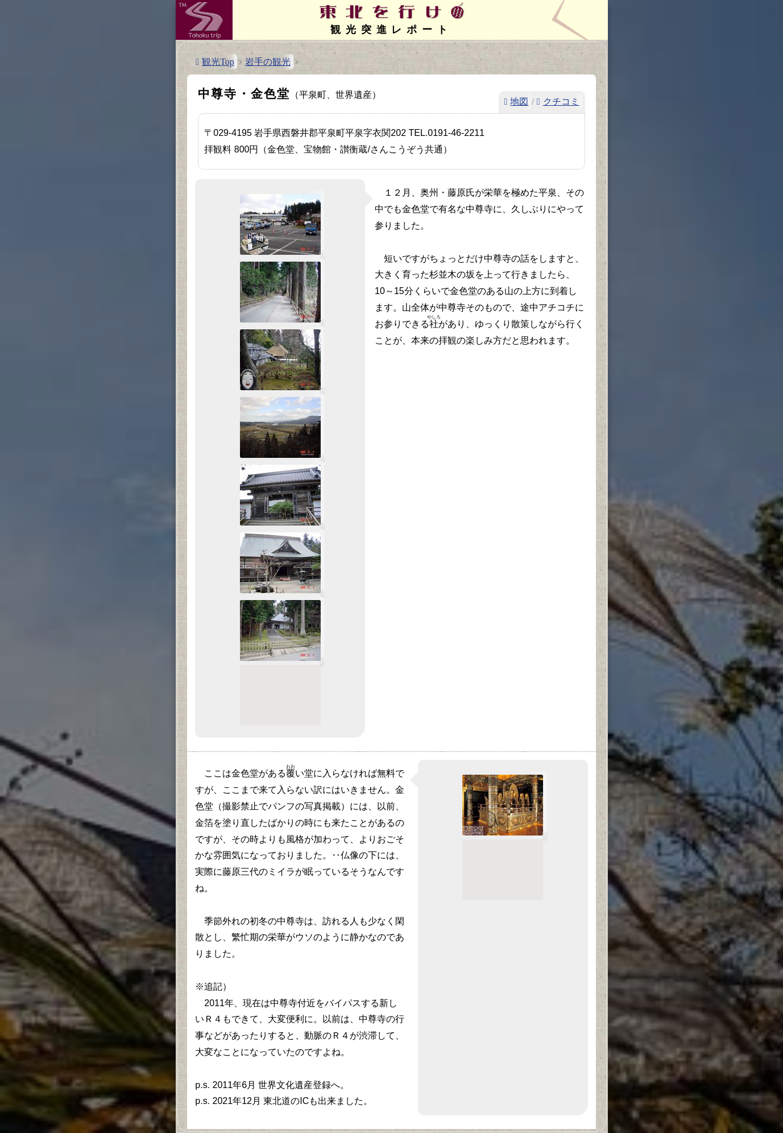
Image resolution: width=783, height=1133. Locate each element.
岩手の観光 (268, 62)
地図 (519, 101)
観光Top (218, 62)
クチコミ (561, 101)
